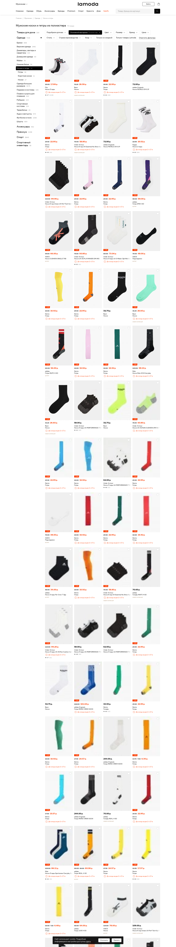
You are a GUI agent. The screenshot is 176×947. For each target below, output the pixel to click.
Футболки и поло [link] (24, 118)
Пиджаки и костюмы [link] (25, 90)
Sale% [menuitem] (106, 11)
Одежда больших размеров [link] (24, 84)
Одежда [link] (37, 18)
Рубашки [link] (21, 100)
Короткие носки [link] (25, 76)
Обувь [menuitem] (39, 11)
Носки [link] (20, 80)
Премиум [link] (22, 131)
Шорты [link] (20, 121)
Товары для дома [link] (26, 32)
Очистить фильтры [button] (147, 38)
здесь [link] (88, 941)
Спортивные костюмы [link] (22, 105)
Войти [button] (148, 4)
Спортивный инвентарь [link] (23, 144)
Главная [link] (19, 18)
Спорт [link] (20, 137)
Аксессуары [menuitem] (49, 11)
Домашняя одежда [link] (25, 57)
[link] (88, 4)
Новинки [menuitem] (20, 11)
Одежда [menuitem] (29, 11)
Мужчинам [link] (28, 18)
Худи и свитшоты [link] (24, 114)
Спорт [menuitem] (81, 11)
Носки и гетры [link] (48, 18)
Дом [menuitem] (99, 11)
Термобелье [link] (22, 110)
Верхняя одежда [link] (24, 46)
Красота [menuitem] (90, 11)
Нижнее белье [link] (23, 64)
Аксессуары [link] (23, 126)
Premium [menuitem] (71, 11)
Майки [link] (19, 60)
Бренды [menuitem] (61, 11)
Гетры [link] (20, 72)
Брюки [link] (19, 43)
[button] (157, 11)
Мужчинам (22, 4)
